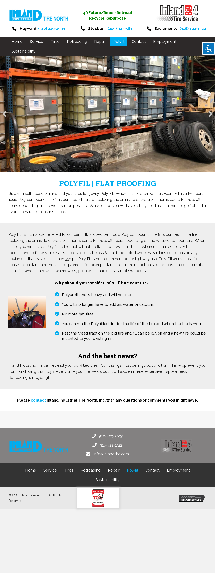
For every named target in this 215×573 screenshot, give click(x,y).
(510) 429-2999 (51, 28)
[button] (4, 114)
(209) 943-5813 (121, 28)
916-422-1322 (111, 445)
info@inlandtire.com (111, 454)
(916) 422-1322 (193, 28)
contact (38, 400)
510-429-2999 (111, 436)
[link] (17, 41)
